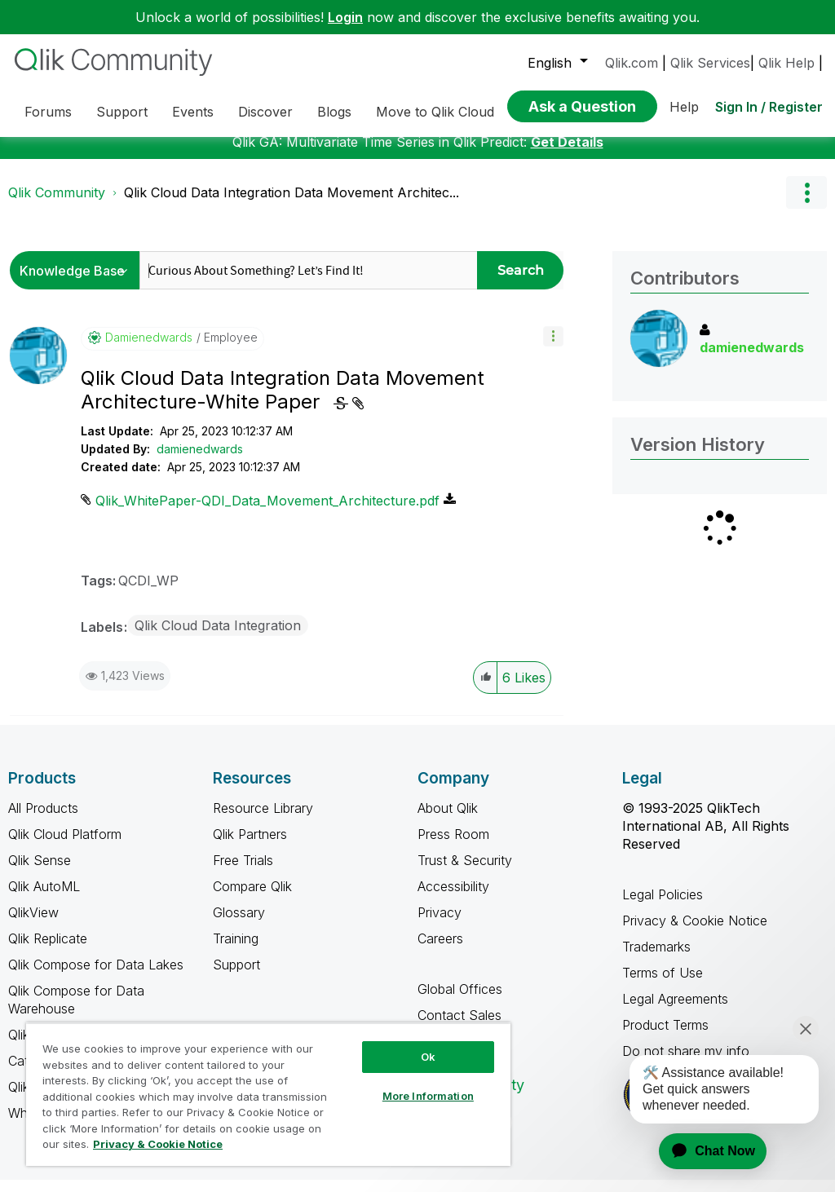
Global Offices (460, 1001)
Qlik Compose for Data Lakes (95, 977)
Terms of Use (662, 985)
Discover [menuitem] (265, 112)
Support (236, 977)
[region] (268, 1094)
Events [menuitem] (193, 112)
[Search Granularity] (79, 282)
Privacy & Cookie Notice (694, 933)
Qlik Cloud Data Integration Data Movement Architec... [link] (291, 204)
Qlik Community (56, 204)
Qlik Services (710, 63)
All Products (43, 820)
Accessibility (453, 898)
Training (235, 951)
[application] (703, 1151)
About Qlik (448, 820)
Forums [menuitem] (48, 112)
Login (345, 17)
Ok (428, 1056)
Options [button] (806, 204)
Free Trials (243, 872)
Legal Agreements (675, 1011)
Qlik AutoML (44, 898)
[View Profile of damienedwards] (148, 349)
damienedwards (200, 461)
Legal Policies (662, 906)
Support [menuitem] (122, 112)
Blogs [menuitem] (334, 112)
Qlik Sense (39, 872)
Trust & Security (465, 872)
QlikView (33, 924)
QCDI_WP (148, 593)
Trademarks (656, 959)
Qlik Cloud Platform (64, 846)
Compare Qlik (252, 898)
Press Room (453, 846)
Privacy (440, 924)
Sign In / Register (769, 107)
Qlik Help (786, 63)
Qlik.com (631, 63)
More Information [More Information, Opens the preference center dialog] (428, 1095)
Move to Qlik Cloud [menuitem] (435, 112)
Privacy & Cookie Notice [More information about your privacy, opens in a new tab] (158, 1143)
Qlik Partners (250, 846)
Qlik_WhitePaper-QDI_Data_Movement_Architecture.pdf (267, 513)
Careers (440, 951)
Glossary (239, 924)
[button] (553, 348)
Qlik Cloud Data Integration (218, 637)
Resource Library (263, 820)
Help (684, 107)
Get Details (567, 154)
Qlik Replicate (47, 951)
